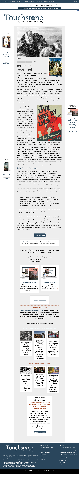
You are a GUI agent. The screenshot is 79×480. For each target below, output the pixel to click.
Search (51, 1)
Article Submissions (46, 450)
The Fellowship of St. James (36, 470)
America (23, 61)
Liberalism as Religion (53, 343)
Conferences (12, 1)
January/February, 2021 (57, 76)
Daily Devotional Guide (47, 447)
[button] (29, 1)
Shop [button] (46, 1)
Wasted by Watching (39, 343)
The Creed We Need (40, 377)
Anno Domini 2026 (46, 452)
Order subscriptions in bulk (32, 310)
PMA (61, 465)
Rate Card (62, 462)
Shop (42, 457)
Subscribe (43, 454)
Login (76, 1)
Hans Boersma (25, 241)
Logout (43, 459)
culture (19, 61)
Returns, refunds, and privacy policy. (39, 471)
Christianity (29, 61)
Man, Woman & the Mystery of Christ (53, 381)
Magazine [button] (19, 1)
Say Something (26, 378)
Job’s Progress (25, 346)
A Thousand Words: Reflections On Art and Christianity (6, 54)
